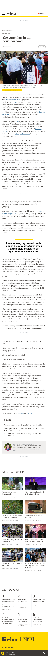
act (18, 121)
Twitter (29, 413)
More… (15, 450)
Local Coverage (6, 608)
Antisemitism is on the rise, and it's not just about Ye (23, 424)
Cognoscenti (9, 30)
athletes (14, 102)
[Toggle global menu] (3, 14)
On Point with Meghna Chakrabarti (24, 624)
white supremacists (13, 100)
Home (3, 30)
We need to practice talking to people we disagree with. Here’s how (35, 564)
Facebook (21, 413)
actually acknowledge (22, 133)
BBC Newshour (11, 654)
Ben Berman (7, 46)
